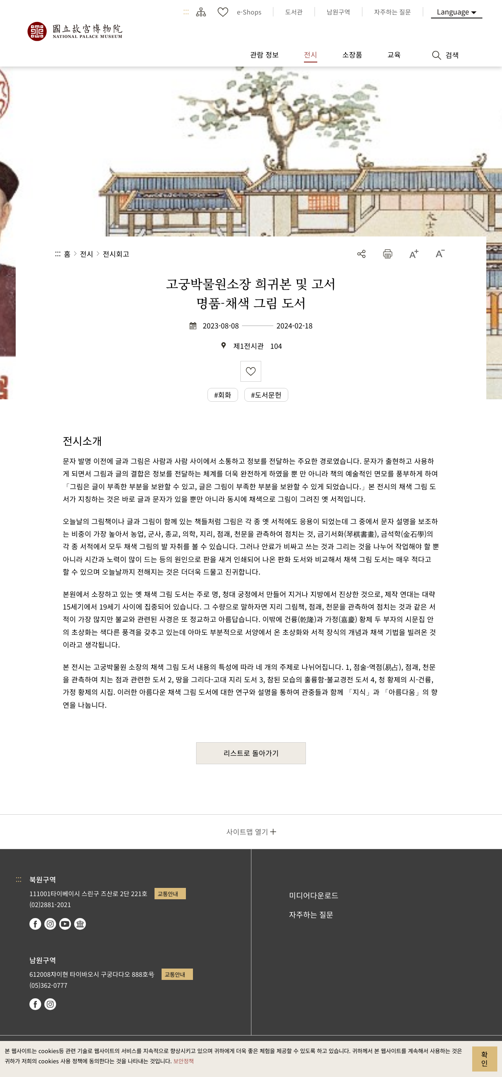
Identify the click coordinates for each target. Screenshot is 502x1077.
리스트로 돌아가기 (251, 753)
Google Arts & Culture (80, 924)
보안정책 (183, 1061)
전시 (86, 254)
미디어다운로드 (313, 895)
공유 (361, 254)
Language (453, 11)
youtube (65, 924)
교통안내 (168, 893)
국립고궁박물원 (74, 31)
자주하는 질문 (311, 914)
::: (186, 12)
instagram (50, 924)
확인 (484, 1058)
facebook (35, 924)
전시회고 (116, 254)
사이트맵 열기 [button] (247, 831)
